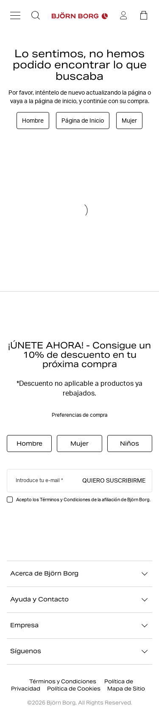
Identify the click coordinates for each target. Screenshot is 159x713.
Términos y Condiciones (63, 681)
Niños (129, 443)
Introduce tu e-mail (38, 480)
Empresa (79, 625)
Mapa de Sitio (126, 688)
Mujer (129, 120)
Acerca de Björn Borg (79, 574)
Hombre (33, 120)
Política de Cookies (73, 688)
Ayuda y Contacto (79, 599)
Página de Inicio (82, 120)
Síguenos (79, 651)
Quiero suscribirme (113, 480)
